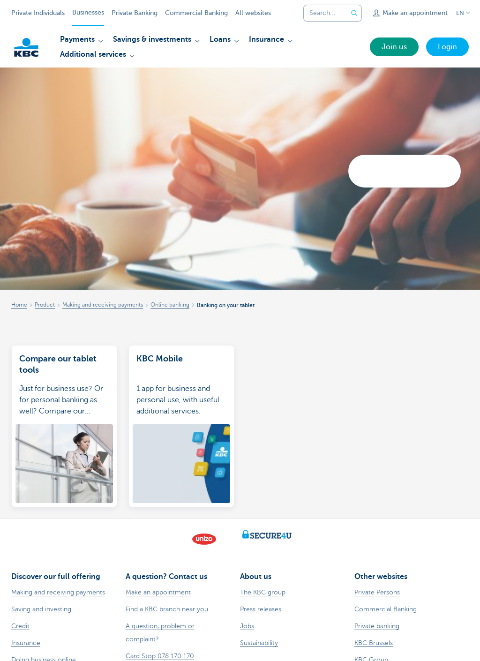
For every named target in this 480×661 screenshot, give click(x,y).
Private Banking (135, 12)
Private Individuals (38, 12)
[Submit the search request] (354, 13)
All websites (253, 12)
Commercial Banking (196, 12)
